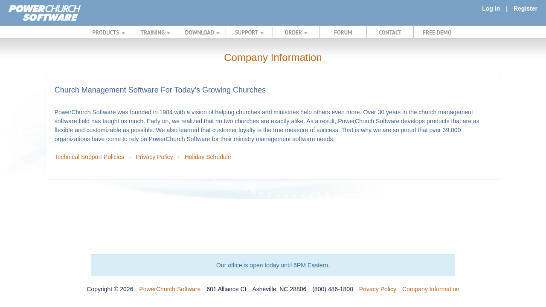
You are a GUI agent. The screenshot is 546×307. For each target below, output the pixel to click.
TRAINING (156, 32)
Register (525, 8)
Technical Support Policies (89, 157)
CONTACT (390, 32)
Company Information (430, 289)
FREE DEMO (437, 32)
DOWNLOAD (202, 32)
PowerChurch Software (169, 289)
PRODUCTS (109, 32)
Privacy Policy (154, 157)
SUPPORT (249, 32)
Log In (491, 8)
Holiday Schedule (208, 157)
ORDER (296, 32)
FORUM (343, 32)
